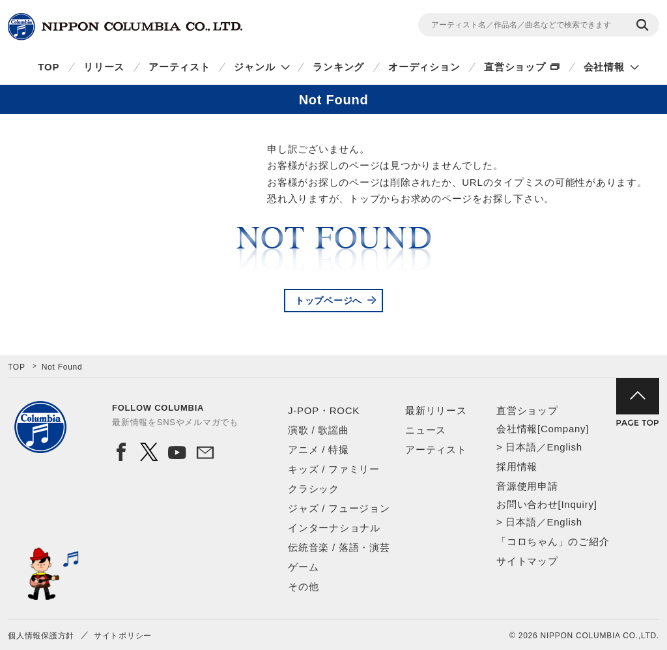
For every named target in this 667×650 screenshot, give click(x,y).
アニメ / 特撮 (318, 449)
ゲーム (303, 566)
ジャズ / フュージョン (339, 508)
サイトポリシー (123, 635)
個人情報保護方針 (41, 635)
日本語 (520, 446)
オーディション (424, 66)
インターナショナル (334, 527)
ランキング (338, 66)
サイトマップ (527, 561)
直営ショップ (515, 66)
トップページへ (328, 300)
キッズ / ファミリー (334, 469)
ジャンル (254, 66)
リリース (103, 66)
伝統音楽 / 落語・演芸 (339, 547)
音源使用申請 (527, 486)
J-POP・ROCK (324, 410)
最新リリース (436, 410)
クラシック (313, 488)
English (564, 446)
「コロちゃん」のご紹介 (552, 541)
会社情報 (604, 66)
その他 (303, 586)
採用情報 (516, 466)
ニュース (425, 430)
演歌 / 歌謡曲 (318, 430)
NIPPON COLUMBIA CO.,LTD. (125, 26)
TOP (48, 66)
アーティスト (179, 66)
